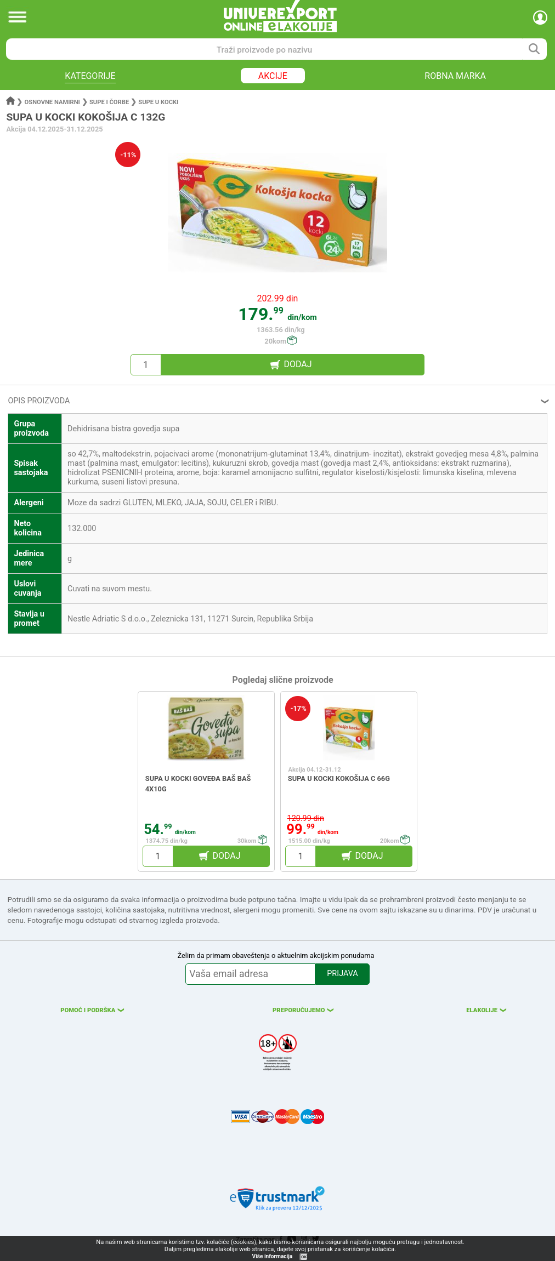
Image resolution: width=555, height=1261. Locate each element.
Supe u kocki (158, 102)
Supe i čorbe (109, 102)
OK (304, 1256)
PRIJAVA (342, 973)
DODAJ (298, 364)
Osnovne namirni (52, 102)
